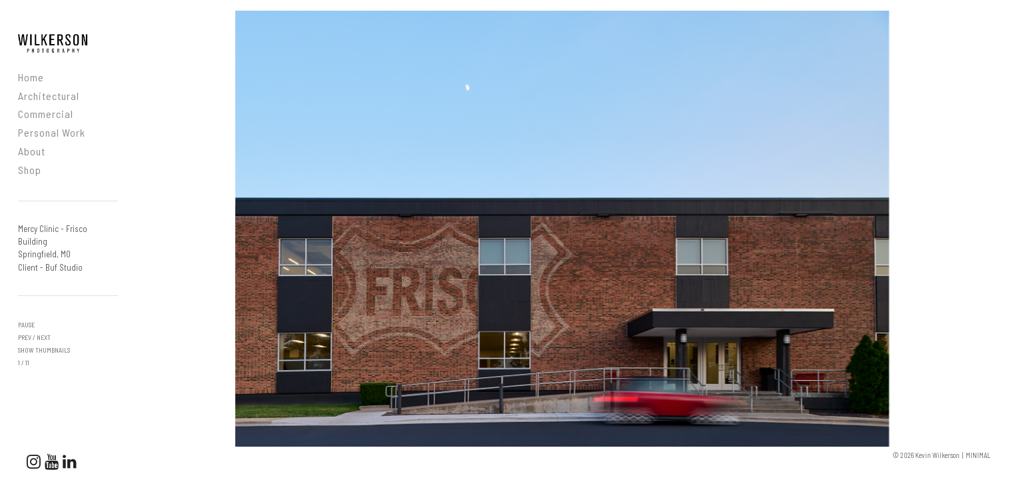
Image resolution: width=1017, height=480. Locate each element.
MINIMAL (978, 455)
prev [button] (24, 337)
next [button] (44, 337)
